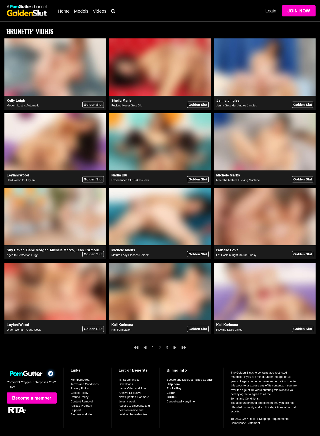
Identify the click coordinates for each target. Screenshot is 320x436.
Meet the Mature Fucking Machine (238, 180)
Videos (99, 11)
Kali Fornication (121, 329)
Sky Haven (15, 250)
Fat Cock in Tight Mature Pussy (236, 255)
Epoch (171, 392)
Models (81, 11)
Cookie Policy (79, 392)
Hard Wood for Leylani (21, 180)
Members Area (80, 379)
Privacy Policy (80, 388)
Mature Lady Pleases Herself (129, 255)
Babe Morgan (37, 250)
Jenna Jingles (228, 100)
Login (270, 10)
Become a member (31, 398)
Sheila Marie (121, 100)
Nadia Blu (119, 175)
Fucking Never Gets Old (126, 105)
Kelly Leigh (16, 100)
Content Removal (82, 401)
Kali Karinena (122, 325)
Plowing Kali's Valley (229, 329)
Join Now (298, 11)
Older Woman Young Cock (24, 329)
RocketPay (174, 388)
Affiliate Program (81, 405)
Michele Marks (228, 175)
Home (64, 11)
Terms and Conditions (85, 384)
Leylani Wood (18, 175)
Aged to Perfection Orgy (22, 255)
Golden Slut (93, 104)
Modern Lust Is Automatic (23, 105)
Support (76, 410)
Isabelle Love (227, 250)
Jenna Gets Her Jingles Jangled (236, 105)
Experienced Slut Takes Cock (130, 180)
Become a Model (81, 414)
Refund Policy (79, 397)
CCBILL (172, 397)
